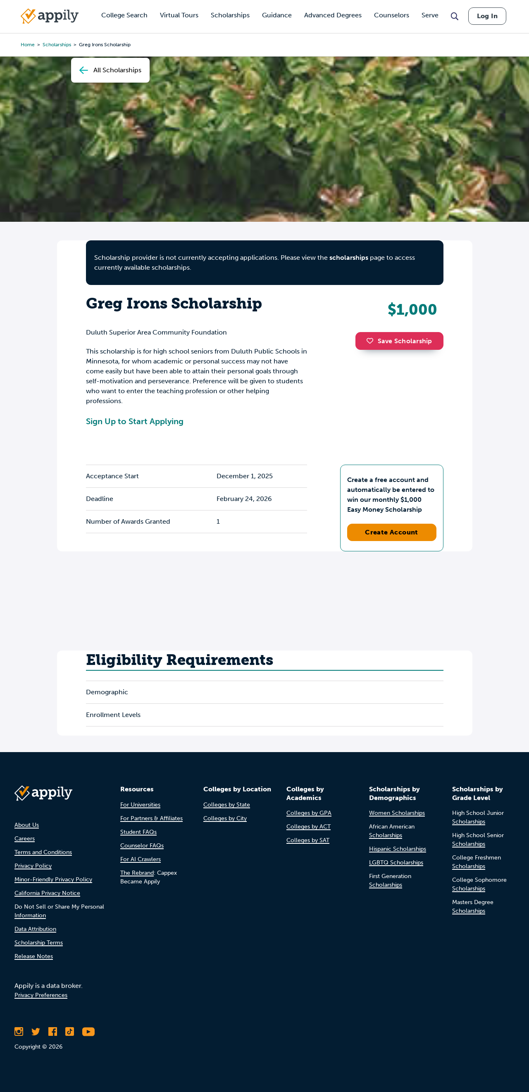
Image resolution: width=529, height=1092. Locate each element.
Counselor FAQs (142, 845)
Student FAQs (138, 832)
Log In (487, 16)
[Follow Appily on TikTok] (69, 1032)
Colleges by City (225, 818)
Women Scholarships (397, 813)
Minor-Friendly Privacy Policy (53, 879)
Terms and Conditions (43, 852)
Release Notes (33, 956)
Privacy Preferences (40, 995)
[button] (372, 340)
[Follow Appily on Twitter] (35, 1032)
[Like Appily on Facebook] (52, 1032)
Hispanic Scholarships (397, 848)
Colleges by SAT (307, 840)
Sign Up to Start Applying (134, 421)
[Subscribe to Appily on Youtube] (88, 1032)
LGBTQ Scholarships (396, 862)
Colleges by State (226, 804)
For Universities (140, 804)
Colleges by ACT (308, 826)
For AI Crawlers (140, 859)
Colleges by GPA (308, 813)
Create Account (391, 532)
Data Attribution (35, 929)
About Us (26, 824)
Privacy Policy (33, 865)
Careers (24, 838)
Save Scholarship (399, 341)
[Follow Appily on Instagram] (18, 1032)
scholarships (348, 257)
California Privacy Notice (47, 893)
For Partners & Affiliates (151, 818)
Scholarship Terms (38, 942)
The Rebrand (137, 872)
